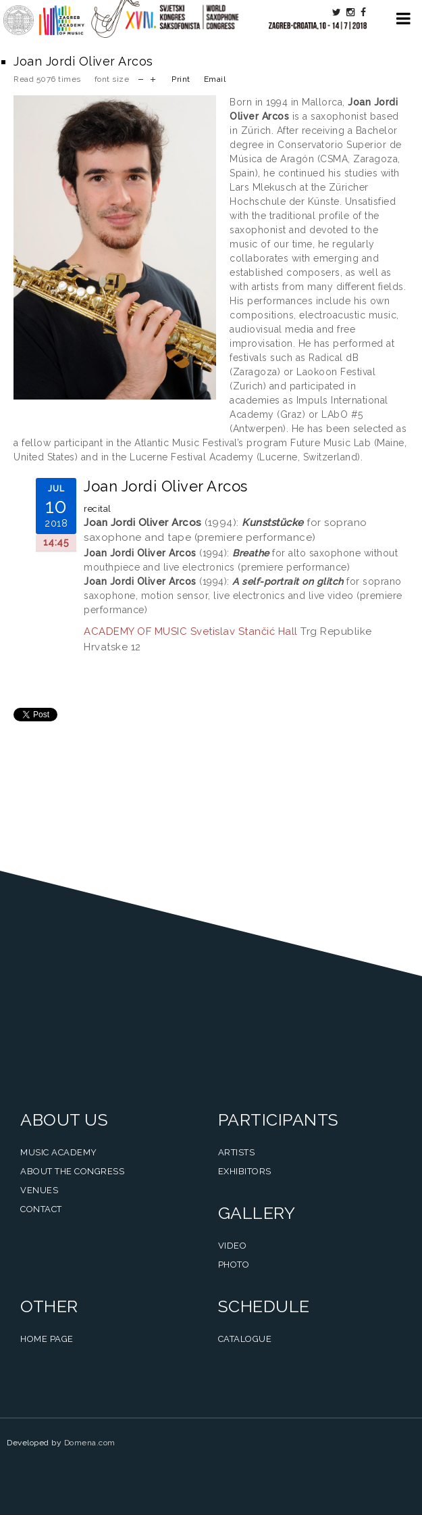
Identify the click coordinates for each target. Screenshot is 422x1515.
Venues (39, 1190)
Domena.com (89, 1442)
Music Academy (58, 1152)
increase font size (153, 78)
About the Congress (72, 1171)
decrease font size (141, 78)
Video (232, 1246)
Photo (234, 1264)
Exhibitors (244, 1171)
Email (215, 79)
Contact (41, 1209)
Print (181, 79)
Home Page (47, 1339)
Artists (236, 1152)
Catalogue (245, 1339)
